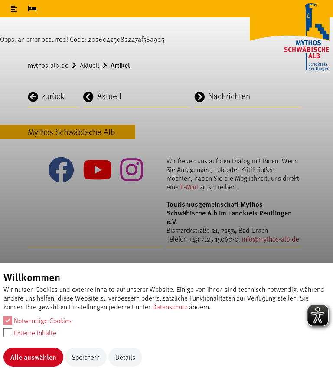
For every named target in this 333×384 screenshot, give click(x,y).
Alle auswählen (33, 357)
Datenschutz (169, 306)
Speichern (86, 356)
